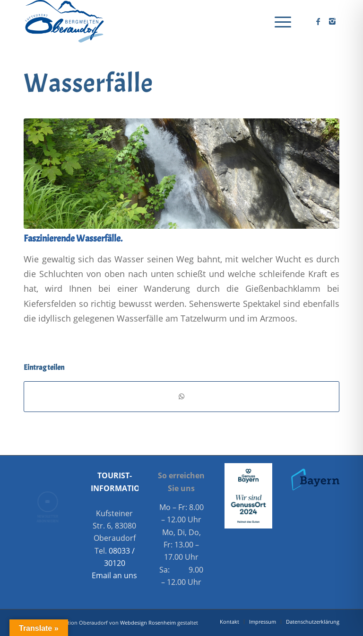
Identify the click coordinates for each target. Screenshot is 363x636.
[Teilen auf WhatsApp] (181, 396)
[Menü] (278, 21)
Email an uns (114, 575)
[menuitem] (278, 21)
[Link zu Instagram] (332, 21)
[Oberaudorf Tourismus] (64, 21)
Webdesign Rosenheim (148, 622)
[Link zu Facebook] (318, 21)
